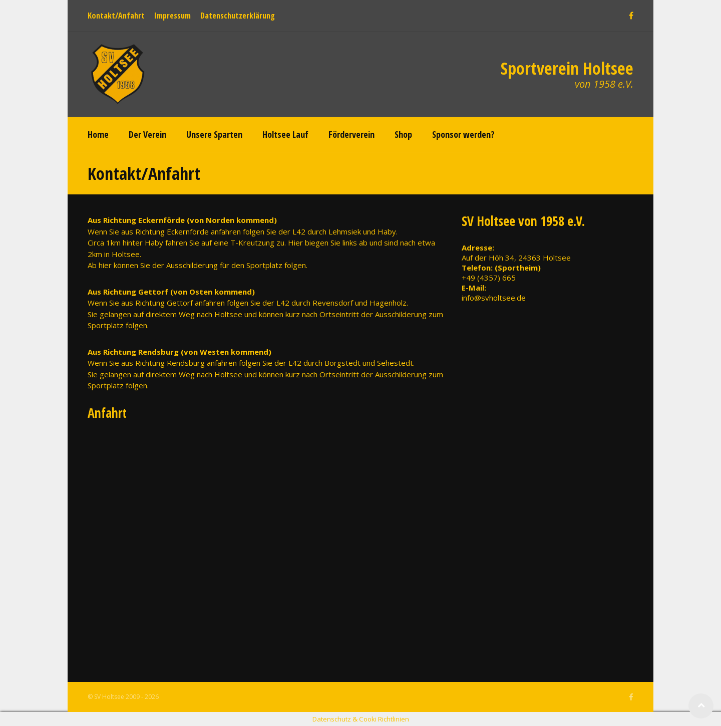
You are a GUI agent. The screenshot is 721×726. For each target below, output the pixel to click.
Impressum (172, 15)
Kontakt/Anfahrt (116, 15)
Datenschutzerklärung (237, 15)
